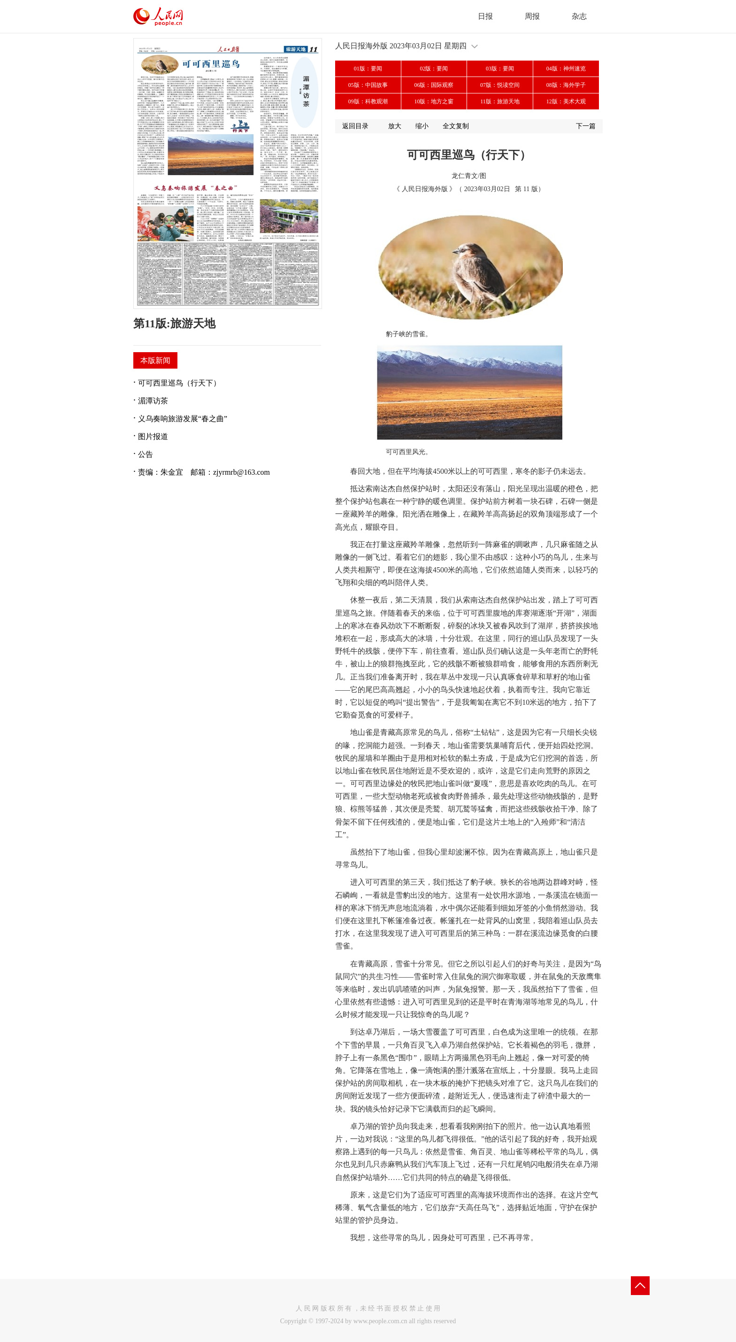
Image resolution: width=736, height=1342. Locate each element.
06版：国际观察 (433, 85)
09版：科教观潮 (368, 101)
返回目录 (355, 126)
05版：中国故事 (368, 85)
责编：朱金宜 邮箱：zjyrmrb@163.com (204, 472)
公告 (145, 454)
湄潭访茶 (153, 401)
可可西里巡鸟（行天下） (179, 383)
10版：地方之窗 (433, 101)
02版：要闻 (434, 68)
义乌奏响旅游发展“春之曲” (182, 419)
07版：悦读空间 (500, 85)
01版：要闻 (368, 68)
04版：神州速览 (566, 68)
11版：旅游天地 (500, 101)
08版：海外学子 (566, 85)
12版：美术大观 (566, 101)
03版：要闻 (500, 68)
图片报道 (153, 436)
